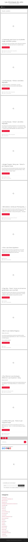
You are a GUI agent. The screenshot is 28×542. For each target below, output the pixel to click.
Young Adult (15, 50)
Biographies (5, 258)
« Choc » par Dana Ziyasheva (10, 247)
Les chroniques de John (14, 2)
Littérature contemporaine (6, 516)
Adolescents (5, 50)
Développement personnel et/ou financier (10, 217)
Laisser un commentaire (7, 52)
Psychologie (4, 526)
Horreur (4, 346)
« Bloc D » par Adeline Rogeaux (10, 331)
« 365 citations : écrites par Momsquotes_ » (14, 207)
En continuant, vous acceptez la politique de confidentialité (14, 487)
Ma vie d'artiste (4, 518)
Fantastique (5, 433)
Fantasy (8, 433)
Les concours (4, 513)
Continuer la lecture (6, 47)
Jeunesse (3, 510)
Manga (3, 519)
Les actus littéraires (5, 511)
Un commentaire (6, 434)
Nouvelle (3, 521)
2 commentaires (5, 135)
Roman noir (4, 527)
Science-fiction (10, 50)
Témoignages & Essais (6, 532)
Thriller (9, 134)
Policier (3, 524)
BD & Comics (4, 500)
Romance (3, 529)
